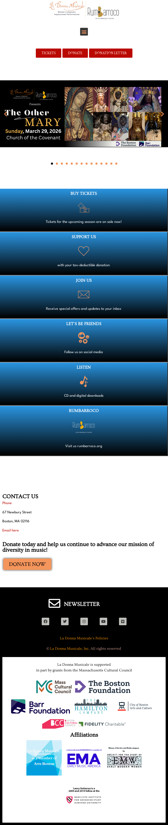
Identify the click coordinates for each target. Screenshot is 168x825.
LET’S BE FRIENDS (83, 323)
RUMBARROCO (84, 410)
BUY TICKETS (83, 193)
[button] (84, 32)
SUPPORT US (84, 236)
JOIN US (84, 280)
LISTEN (84, 367)
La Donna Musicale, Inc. (70, 648)
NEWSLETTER (82, 604)
